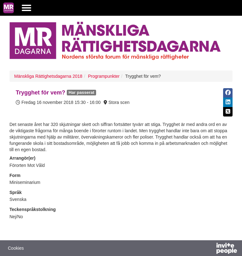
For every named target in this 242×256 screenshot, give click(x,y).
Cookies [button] (16, 248)
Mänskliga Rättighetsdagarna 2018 (48, 76)
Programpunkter (103, 76)
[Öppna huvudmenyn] (26, 8)
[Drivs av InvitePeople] (210, 249)
